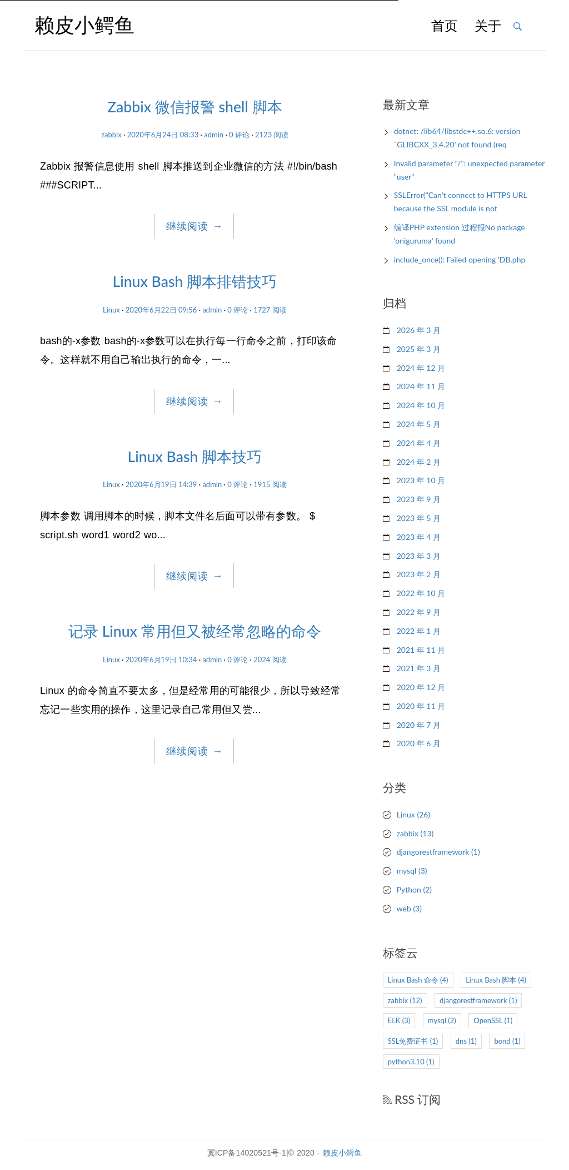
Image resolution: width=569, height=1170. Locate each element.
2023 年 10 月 (421, 480)
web (409, 908)
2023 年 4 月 (419, 537)
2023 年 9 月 (419, 499)
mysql (412, 870)
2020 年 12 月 (421, 687)
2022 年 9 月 (419, 612)
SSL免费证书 (413, 1041)
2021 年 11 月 (421, 650)
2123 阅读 (271, 134)
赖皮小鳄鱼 (342, 1152)
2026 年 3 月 (419, 330)
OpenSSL (492, 1020)
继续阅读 (194, 226)
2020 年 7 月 (419, 725)
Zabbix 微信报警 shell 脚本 (194, 107)
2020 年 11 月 (421, 706)
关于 (488, 26)
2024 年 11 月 (421, 386)
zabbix (111, 134)
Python (414, 889)
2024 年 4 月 (419, 443)
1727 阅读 (270, 309)
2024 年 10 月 (421, 405)
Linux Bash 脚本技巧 (195, 456)
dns (466, 1041)
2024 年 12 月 (421, 368)
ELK (399, 1020)
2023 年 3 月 (419, 556)
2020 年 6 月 (419, 743)
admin (213, 134)
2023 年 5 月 (419, 518)
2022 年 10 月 (421, 593)
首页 (444, 26)
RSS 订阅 (412, 1099)
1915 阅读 (270, 484)
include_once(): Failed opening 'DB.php (460, 259)
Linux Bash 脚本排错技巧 (195, 281)
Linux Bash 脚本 (496, 979)
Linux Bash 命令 (418, 979)
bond (507, 1041)
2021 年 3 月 (419, 668)
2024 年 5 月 (419, 424)
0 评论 (239, 134)
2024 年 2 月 (419, 462)
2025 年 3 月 (419, 349)
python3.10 (411, 1061)
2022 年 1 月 (419, 631)
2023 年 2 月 (419, 574)
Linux (111, 309)
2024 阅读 (270, 659)
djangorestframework (438, 851)
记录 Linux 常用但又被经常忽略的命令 (194, 631)
